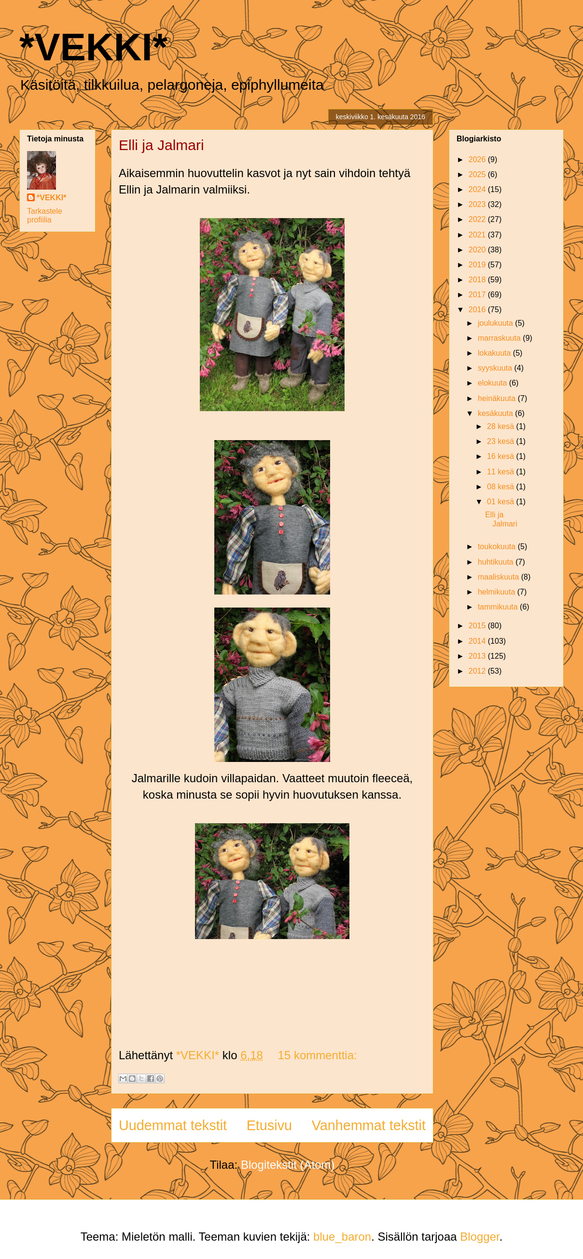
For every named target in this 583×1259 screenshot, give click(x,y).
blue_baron (342, 1236)
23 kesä (501, 441)
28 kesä (501, 426)
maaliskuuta (499, 577)
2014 (478, 641)
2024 (478, 189)
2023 (478, 204)
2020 (478, 250)
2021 (478, 235)
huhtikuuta (496, 562)
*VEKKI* (93, 47)
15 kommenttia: (317, 1055)
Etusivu (269, 1125)
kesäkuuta (496, 413)
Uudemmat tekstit (173, 1125)
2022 (478, 219)
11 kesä (501, 472)
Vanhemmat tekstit (369, 1125)
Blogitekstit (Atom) (288, 1164)
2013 (478, 656)
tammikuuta (499, 607)
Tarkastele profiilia (44, 215)
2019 (478, 265)
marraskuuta (500, 338)
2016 (478, 309)
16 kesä (501, 456)
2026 (478, 159)
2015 (478, 626)
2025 (478, 174)
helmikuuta (497, 592)
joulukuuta (496, 323)
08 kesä (501, 487)
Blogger (479, 1236)
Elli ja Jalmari (161, 145)
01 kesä (501, 502)
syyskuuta (496, 368)
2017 (478, 295)
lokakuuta (495, 353)
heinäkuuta (498, 398)
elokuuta (493, 383)
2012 (478, 671)
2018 (478, 280)
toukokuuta (498, 546)
